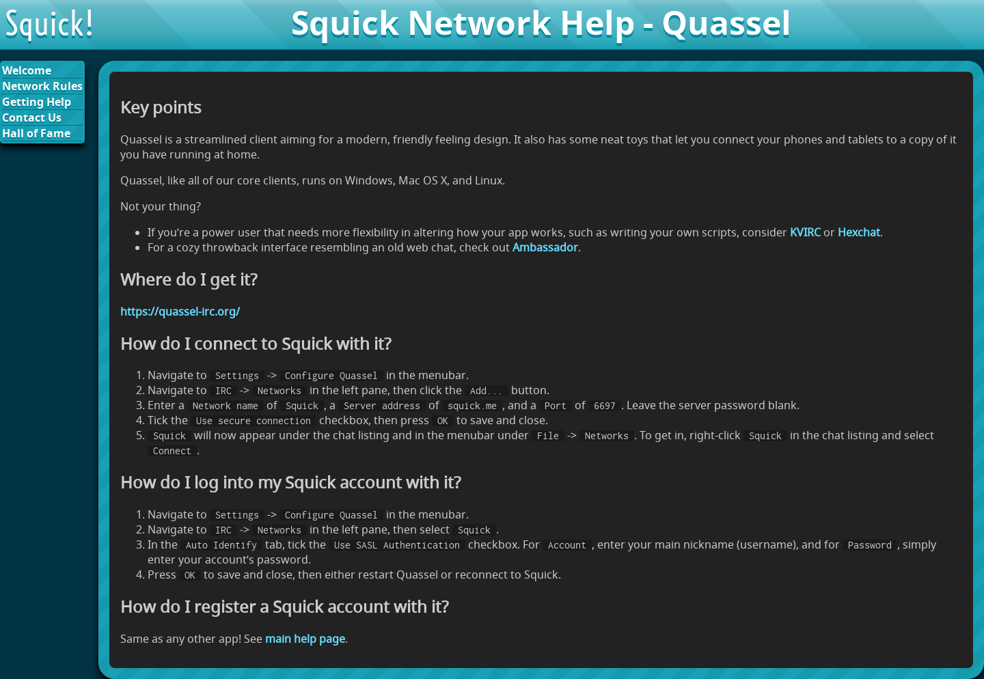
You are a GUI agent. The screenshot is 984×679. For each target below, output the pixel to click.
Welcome (26, 70)
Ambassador (545, 247)
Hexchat (859, 232)
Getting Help (36, 101)
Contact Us (32, 117)
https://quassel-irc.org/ (180, 311)
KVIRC (805, 232)
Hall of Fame (36, 133)
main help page (305, 638)
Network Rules (42, 86)
